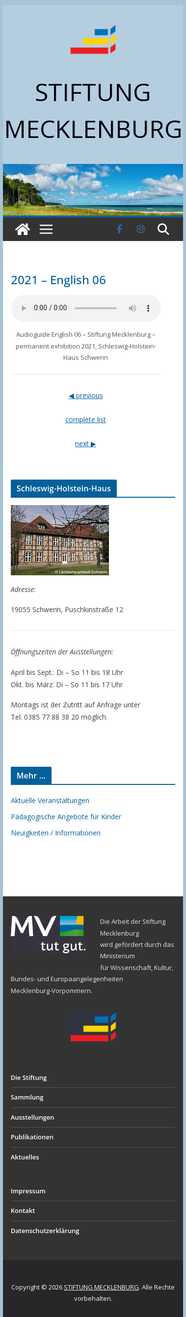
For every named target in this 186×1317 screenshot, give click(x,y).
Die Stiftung (29, 1077)
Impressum (28, 1190)
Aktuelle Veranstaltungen (50, 800)
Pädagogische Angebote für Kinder (66, 816)
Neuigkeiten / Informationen (56, 832)
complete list (85, 419)
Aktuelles (25, 1157)
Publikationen (32, 1136)
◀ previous (86, 395)
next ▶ (85, 443)
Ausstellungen (32, 1117)
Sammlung (27, 1097)
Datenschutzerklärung (45, 1230)
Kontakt (23, 1210)
